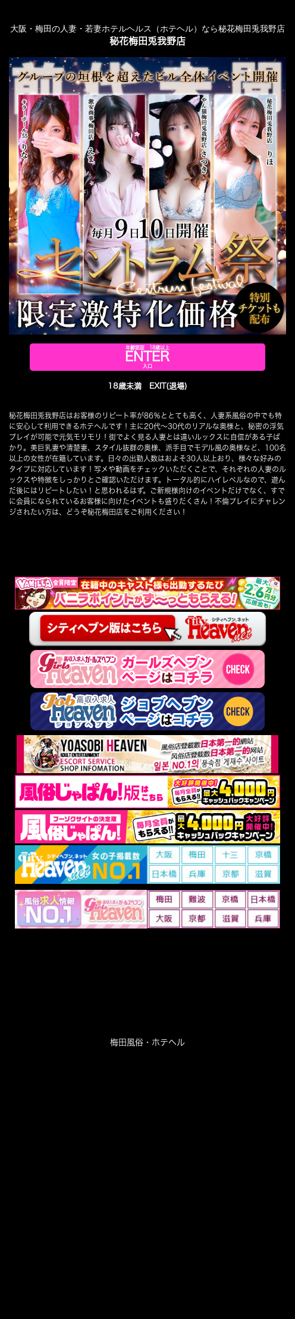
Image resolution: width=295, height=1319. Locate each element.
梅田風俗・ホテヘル (147, 1042)
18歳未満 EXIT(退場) (147, 386)
